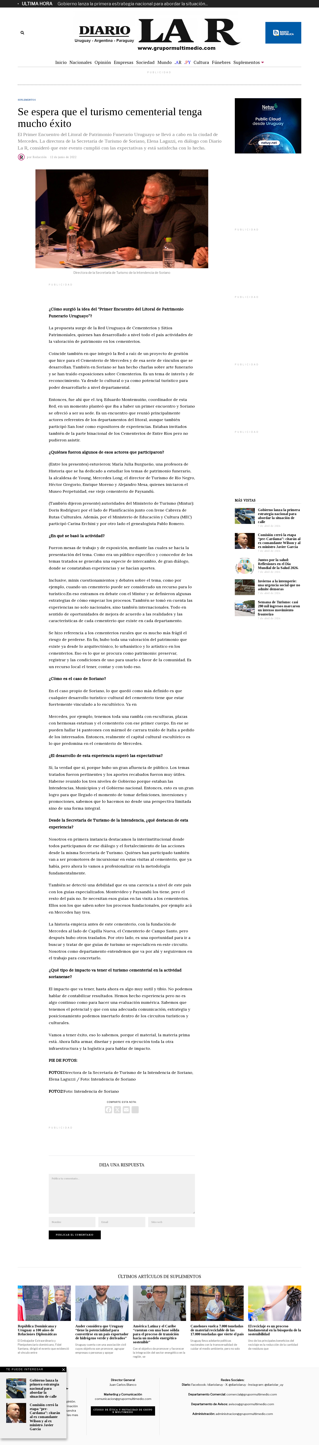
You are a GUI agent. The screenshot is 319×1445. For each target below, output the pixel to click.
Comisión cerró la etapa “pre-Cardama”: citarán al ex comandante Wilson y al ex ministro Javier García (279, 541)
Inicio (61, 62)
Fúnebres (221, 62)
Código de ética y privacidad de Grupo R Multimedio (123, 1411)
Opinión (103, 62)
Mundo (165, 62)
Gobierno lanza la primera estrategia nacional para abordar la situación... (133, 3)
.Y (187, 62)
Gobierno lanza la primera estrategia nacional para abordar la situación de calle (279, 516)
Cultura (201, 62)
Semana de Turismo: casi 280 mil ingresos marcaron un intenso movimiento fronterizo (279, 608)
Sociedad (145, 62)
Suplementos (246, 62)
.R (178, 62)
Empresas (123, 62)
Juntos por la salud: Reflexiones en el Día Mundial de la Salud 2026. (278, 564)
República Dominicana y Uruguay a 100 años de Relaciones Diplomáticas (37, 1330)
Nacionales (81, 62)
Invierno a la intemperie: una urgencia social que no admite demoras (279, 585)
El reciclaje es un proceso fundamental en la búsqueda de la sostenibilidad (274, 1330)
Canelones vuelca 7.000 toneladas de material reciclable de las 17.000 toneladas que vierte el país (217, 1330)
